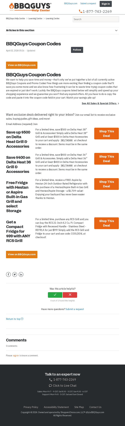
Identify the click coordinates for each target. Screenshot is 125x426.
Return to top (14, 318)
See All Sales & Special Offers (99, 103)
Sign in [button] (106, 4)
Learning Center (35, 18)
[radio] (55, 295)
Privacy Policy (31, 407)
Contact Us (95, 407)
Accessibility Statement (56, 407)
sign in (16, 355)
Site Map (79, 407)
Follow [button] (77, 50)
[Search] (96, 19)
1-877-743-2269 (62, 379)
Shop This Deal (106, 133)
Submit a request (88, 3)
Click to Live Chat (63, 385)
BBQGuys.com (70, 3)
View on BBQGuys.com (22, 65)
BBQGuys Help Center (15, 18)
